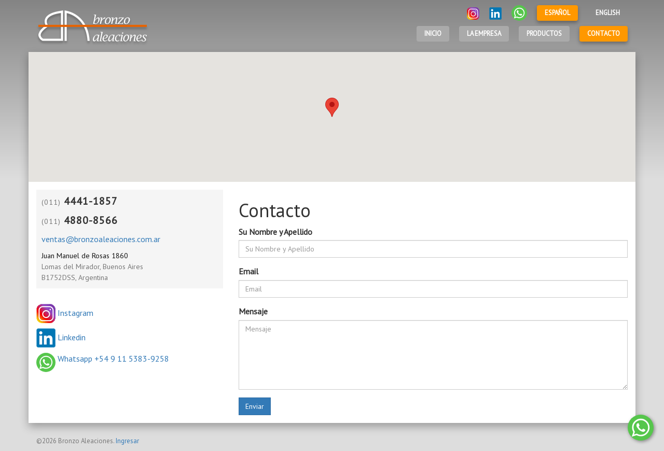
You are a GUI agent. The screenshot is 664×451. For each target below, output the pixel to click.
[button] (332, 107)
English (608, 12)
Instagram (64, 313)
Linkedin (61, 337)
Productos (544, 33)
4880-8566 (91, 220)
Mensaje (253, 311)
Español (557, 12)
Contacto (603, 33)
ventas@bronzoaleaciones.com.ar (101, 239)
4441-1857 (91, 201)
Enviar (254, 406)
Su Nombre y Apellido (275, 232)
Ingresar (127, 440)
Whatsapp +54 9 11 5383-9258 (102, 358)
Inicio (432, 33)
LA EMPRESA (484, 33)
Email (248, 271)
